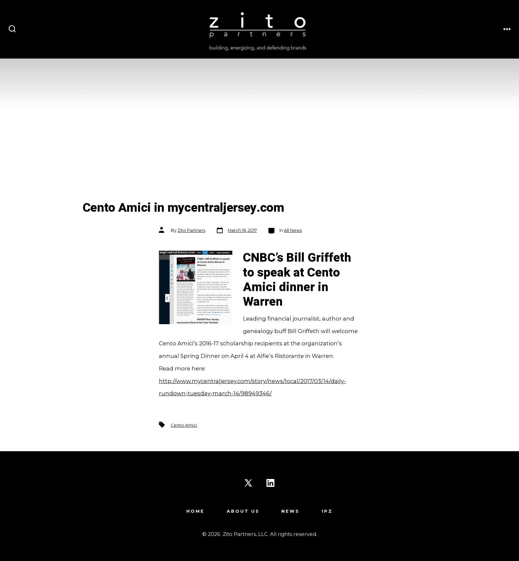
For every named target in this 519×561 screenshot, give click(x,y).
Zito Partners (191, 230)
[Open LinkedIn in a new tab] (270, 483)
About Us (243, 511)
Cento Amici (184, 425)
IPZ (327, 511)
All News (293, 230)
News (290, 511)
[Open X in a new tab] (248, 483)
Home (195, 511)
